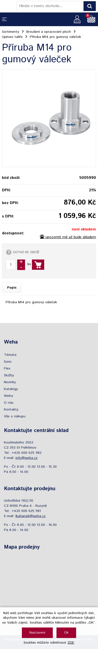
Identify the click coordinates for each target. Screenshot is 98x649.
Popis (11, 287)
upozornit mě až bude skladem (70, 237)
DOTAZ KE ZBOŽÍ (26, 252)
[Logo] (9, 6)
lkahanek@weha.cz (30, 516)
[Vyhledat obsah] (90, 6)
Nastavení (37, 632)
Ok (66, 632)
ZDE (71, 642)
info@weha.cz (26, 457)
